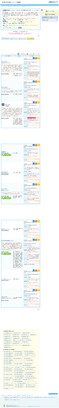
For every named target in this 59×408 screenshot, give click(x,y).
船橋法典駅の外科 (27, 345)
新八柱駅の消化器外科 (31, 372)
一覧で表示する (6, 38)
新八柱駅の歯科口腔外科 (31, 377)
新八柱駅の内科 (8, 351)
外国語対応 (22, 23)
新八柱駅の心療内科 (19, 363)
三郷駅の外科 (26, 341)
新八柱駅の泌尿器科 (8, 363)
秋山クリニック (5, 190)
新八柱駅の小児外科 (8, 374)
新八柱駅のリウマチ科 (20, 367)
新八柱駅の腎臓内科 (8, 354)
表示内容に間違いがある (38, 397)
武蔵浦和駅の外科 (26, 336)
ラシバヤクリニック (6, 88)
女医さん (23, 21)
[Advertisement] (20, 136)
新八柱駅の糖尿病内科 (9, 356)
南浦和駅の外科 (8, 338)
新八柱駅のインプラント (9, 388)
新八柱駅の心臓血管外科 (20, 370)
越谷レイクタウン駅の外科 (19, 340)
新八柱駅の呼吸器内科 (18, 351)
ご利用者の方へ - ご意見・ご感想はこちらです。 (12, 399)
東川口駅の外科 (25, 338)
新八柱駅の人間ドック (28, 379)
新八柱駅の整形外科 (27, 365)
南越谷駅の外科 (8, 340)
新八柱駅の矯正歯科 (19, 377)
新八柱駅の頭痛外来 (20, 385)
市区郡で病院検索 (51, 14)
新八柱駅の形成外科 (19, 369)
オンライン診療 (8, 23)
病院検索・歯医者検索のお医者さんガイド (53, 2)
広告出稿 (34, 406)
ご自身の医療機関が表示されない (15, 397)
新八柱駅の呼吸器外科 (19, 372)
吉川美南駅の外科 (8, 341)
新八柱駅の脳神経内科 (30, 353)
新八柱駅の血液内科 (19, 354)
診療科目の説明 (23, 38)
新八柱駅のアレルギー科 (30, 354)
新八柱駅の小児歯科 (8, 377)
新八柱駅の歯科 (30, 376)
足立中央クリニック (6, 62)
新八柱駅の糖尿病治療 (9, 385)
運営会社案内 (30, 406)
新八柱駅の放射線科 (19, 374)
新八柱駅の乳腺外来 (22, 383)
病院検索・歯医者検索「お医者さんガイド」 (12, 405)
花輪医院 (4, 151)
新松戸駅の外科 (16, 343)
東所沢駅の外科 (25, 334)
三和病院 (7, 105)
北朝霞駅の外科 (7, 336)
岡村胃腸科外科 (5, 173)
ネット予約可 (10, 21)
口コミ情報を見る (7, 154)
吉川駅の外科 (29, 340)
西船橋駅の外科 (7, 347)
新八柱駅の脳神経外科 (31, 367)
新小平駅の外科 (7, 334)
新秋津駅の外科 (16, 334)
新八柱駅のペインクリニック (10, 383)
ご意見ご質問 (38, 406)
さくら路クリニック (6, 279)
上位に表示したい (45, 397)
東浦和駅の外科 (17, 338)
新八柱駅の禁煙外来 (20, 386)
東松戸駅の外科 (7, 345)
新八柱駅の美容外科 (29, 369)
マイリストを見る (51, 11)
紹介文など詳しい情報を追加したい (27, 397)
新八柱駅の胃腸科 (19, 353)
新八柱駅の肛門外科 (8, 370)
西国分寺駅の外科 (27, 333)
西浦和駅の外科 (16, 336)
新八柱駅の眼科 (30, 360)
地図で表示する (14, 38)
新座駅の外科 (34, 334)
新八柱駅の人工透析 (17, 379)
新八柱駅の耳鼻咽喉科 (9, 360)
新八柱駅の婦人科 (28, 358)
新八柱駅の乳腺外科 (8, 369)
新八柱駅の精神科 (29, 363)
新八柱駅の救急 (7, 379)
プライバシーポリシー (24, 406)
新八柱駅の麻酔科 (29, 374)
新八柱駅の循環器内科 (9, 353)
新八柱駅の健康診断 (19, 381)
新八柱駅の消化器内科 (29, 351)
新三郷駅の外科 (17, 341)
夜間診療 (29, 21)
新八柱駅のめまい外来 (31, 385)
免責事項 (18, 406)
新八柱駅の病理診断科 (20, 376)
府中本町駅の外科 (8, 333)
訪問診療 (15, 23)
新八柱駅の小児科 (8, 358)
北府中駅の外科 (17, 333)
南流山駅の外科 (7, 343)
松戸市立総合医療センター (8, 240)
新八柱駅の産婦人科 (18, 358)
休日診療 (17, 21)
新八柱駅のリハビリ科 (9, 367)
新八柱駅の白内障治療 (31, 386)
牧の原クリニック (6, 229)
